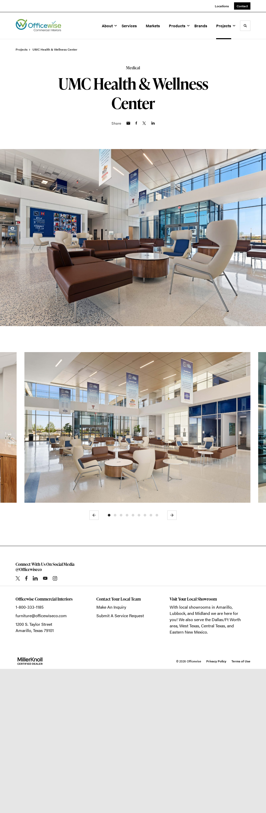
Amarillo (224, 751)
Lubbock (177, 757)
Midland (202, 757)
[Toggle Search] (245, 26)
